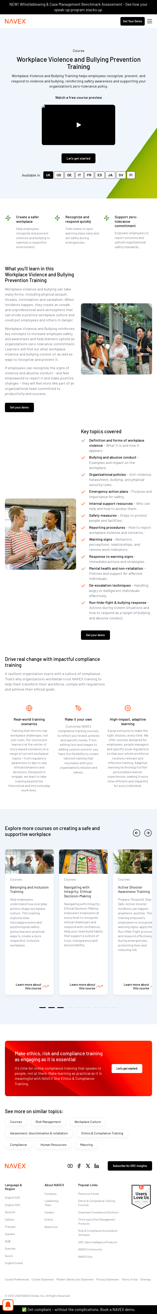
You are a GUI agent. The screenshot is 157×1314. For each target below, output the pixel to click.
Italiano (9, 1219)
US (59, 175)
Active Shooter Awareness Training (134, 889)
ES (100, 175)
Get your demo (19, 407)
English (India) (14, 1263)
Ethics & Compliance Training (102, 1133)
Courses (16, 1122)
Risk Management (48, 1122)
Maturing (86, 1144)
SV (121, 175)
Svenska (10, 1248)
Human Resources (53, 1144)
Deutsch (10, 1212)
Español (10, 1234)
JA (110, 175)
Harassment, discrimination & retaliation (39, 1133)
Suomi (9, 1256)
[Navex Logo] (16, 21)
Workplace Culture (87, 1122)
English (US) (12, 1197)
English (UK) (12, 1205)
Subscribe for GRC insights (130, 1166)
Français (10, 1226)
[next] (148, 833)
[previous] (136, 833)
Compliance (18, 1144)
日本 (8, 1241)
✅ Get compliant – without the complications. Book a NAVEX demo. (78, 1309)
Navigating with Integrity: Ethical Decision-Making (77, 891)
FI (130, 175)
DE (69, 175)
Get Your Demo (132, 21)
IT (79, 175)
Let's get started (78, 158)
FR (89, 175)
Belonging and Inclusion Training (29, 889)
